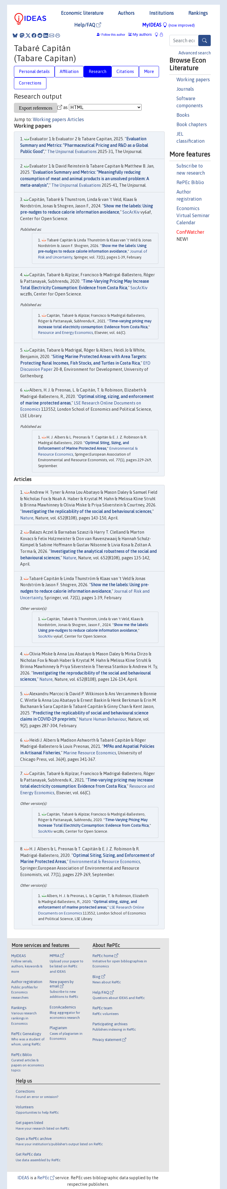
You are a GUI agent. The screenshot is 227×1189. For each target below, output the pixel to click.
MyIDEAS (168, 24)
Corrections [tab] (30, 83)
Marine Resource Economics (89, 753)
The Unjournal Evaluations (72, 151)
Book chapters (191, 124)
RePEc (45, 1177)
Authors (126, 13)
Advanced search (195, 53)
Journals (185, 89)
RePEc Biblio (190, 182)
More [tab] (149, 71)
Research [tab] (97, 71)
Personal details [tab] (34, 71)
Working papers (193, 79)
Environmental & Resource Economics (104, 861)
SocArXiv (131, 212)
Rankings (198, 13)
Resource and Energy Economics (65, 332)
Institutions (161, 13)
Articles (75, 119)
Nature (26, 518)
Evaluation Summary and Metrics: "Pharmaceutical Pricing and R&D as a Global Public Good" (84, 145)
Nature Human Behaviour (102, 719)
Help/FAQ (87, 24)
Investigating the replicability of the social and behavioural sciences (86, 511)
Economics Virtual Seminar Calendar (193, 215)
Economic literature (82, 13)
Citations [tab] (125, 71)
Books (182, 115)
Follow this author (113, 34)
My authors (140, 34)
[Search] (204, 40)
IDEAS (23, 1177)
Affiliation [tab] (69, 71)
